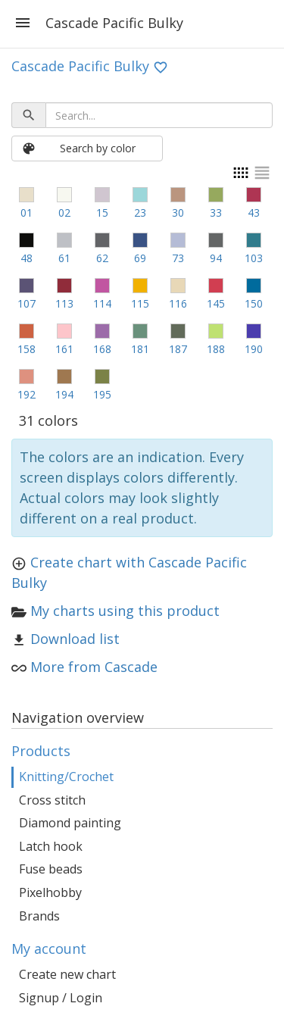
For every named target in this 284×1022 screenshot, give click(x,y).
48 (26, 258)
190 (254, 349)
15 (102, 212)
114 (102, 303)
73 (178, 258)
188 (216, 349)
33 (216, 212)
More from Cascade (94, 667)
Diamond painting (70, 822)
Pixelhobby (50, 892)
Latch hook (51, 846)
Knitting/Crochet (66, 776)
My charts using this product (125, 611)
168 (102, 349)
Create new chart (67, 974)
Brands (39, 916)
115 (140, 303)
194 (64, 394)
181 (140, 349)
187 (178, 349)
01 (26, 212)
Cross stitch (52, 800)
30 (178, 212)
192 (26, 394)
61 (64, 258)
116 (178, 303)
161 (64, 349)
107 (26, 303)
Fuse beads (51, 869)
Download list (75, 639)
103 (254, 258)
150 (254, 303)
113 (64, 303)
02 (64, 212)
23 (140, 212)
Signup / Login (60, 997)
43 (254, 212)
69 (140, 258)
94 (216, 258)
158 (26, 349)
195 (102, 394)
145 (216, 303)
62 (102, 258)
